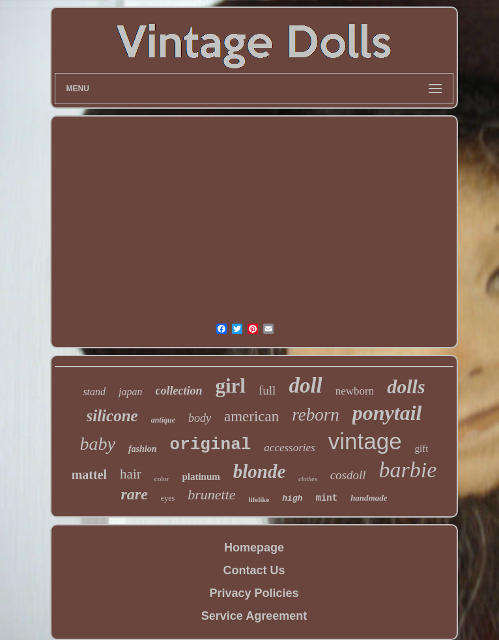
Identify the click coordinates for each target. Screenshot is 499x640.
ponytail (387, 412)
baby (97, 444)
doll (305, 385)
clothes (307, 478)
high (292, 498)
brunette (211, 494)
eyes (168, 498)
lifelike (259, 499)
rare (134, 494)
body (199, 417)
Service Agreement (254, 615)
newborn (354, 391)
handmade (368, 498)
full (267, 390)
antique (163, 419)
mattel (89, 474)
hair (130, 474)
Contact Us (254, 570)
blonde (259, 471)
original (210, 444)
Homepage (254, 547)
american (251, 416)
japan (130, 391)
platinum (201, 476)
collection (179, 390)
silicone (112, 415)
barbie (408, 470)
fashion (142, 449)
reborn (315, 414)
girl (231, 385)
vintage (365, 441)
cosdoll (348, 475)
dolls (406, 386)
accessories (289, 447)
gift (422, 448)
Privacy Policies (253, 593)
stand (94, 391)
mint (327, 498)
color (161, 478)
